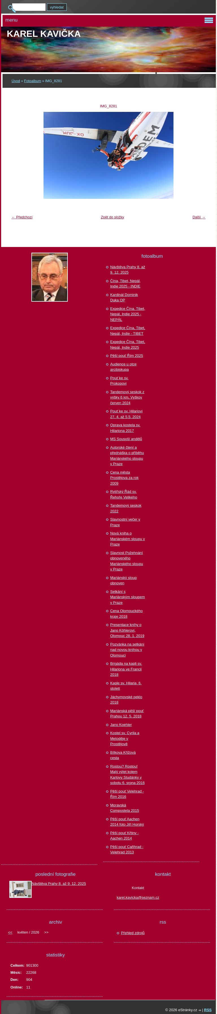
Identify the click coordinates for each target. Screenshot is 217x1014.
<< (10, 932)
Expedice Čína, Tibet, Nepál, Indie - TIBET (127, 331)
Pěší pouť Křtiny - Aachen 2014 (124, 836)
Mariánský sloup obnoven (123, 580)
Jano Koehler (121, 725)
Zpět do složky (112, 217)
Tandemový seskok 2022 (126, 508)
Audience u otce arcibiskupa (123, 367)
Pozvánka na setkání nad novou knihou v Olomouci (127, 649)
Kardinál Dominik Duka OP (124, 298)
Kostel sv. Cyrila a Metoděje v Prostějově (124, 738)
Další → (198, 217)
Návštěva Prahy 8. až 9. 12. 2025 (127, 270)
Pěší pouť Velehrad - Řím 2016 (127, 794)
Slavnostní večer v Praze (125, 522)
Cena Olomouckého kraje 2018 (126, 614)
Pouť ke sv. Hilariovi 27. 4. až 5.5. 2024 (126, 414)
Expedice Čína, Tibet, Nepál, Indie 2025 (127, 345)
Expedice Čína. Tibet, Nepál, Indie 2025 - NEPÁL (127, 314)
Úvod (16, 81)
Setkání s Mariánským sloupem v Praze (127, 597)
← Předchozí (22, 217)
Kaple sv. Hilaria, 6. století (126, 686)
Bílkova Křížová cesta (123, 755)
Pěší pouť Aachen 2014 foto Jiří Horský (127, 822)
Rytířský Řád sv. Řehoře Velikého (123, 494)
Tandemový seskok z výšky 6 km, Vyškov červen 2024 (127, 397)
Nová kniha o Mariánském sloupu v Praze (127, 538)
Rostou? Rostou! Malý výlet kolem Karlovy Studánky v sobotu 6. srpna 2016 (127, 774)
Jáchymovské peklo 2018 (126, 700)
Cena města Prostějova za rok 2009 (124, 477)
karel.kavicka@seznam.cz (138, 897)
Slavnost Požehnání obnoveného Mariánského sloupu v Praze (126, 561)
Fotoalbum (32, 81)
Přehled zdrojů (133, 933)
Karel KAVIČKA (44, 34)
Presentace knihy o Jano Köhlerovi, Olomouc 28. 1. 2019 (127, 630)
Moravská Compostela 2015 (124, 808)
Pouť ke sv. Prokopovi (119, 381)
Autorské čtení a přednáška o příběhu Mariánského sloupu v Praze (127, 455)
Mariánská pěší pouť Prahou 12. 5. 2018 (127, 714)
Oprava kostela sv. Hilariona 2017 (125, 428)
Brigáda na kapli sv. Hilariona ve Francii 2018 (126, 669)
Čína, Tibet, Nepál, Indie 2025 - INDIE (125, 284)
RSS (208, 1010)
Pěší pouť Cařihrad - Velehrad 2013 (127, 850)
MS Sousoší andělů (126, 439)
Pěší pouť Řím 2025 (126, 355)
